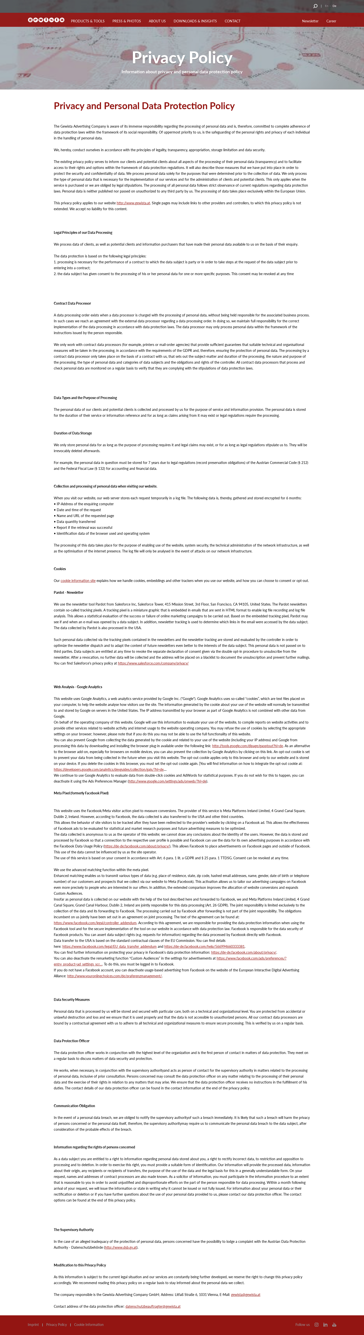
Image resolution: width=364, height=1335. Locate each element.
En (326, 6)
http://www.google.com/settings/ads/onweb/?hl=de (167, 781)
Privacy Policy (56, 1325)
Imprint (33, 1325)
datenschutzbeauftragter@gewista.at (153, 1306)
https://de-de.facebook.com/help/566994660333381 (204, 946)
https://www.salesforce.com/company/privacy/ (153, 663)
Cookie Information (89, 1325)
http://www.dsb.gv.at (121, 1247)
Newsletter (310, 21)
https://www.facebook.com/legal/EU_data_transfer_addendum (109, 946)
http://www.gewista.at (133, 203)
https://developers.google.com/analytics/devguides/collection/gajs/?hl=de (109, 769)
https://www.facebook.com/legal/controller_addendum (95, 923)
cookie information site (78, 580)
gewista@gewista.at (245, 1294)
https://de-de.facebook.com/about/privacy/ (136, 846)
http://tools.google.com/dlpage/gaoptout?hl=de (247, 746)
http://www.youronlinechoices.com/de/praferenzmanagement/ (114, 976)
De (334, 6)
